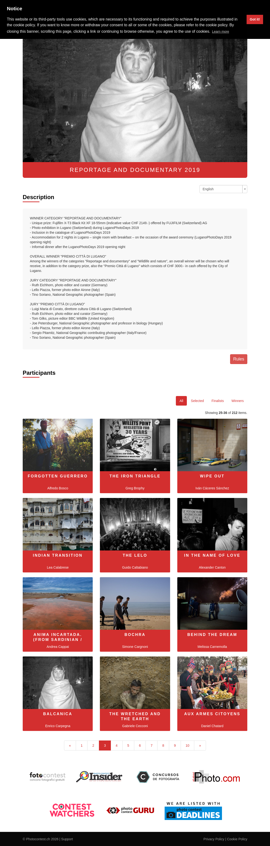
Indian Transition (58, 555)
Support (67, 839)
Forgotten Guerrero (58, 476)
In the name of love (212, 555)
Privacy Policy (214, 839)
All (181, 401)
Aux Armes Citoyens (212, 714)
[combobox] (223, 189)
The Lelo (135, 555)
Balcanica (57, 714)
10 (187, 745)
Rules (238, 359)
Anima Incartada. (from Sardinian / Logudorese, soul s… (57, 640)
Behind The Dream (212, 635)
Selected (197, 401)
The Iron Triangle (135, 476)
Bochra (135, 635)
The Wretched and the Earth (135, 716)
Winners (238, 401)
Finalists (217, 401)
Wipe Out (212, 476)
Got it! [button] (255, 19)
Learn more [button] (220, 31)
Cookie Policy (237, 839)
